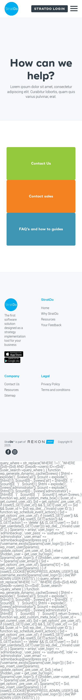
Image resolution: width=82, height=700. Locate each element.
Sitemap (10, 395)
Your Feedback (51, 325)
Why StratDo (49, 314)
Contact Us (11, 384)
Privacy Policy (50, 384)
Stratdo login (49, 9)
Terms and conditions (55, 390)
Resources (48, 319)
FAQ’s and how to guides (41, 229)
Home (45, 308)
